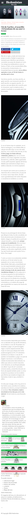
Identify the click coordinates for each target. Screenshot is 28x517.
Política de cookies (9, 484)
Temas (6, 488)
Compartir (6, 49)
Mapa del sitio (8, 490)
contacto (6, 486)
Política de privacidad (10, 482)
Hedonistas (14, 2)
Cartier (13, 58)
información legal (9, 480)
